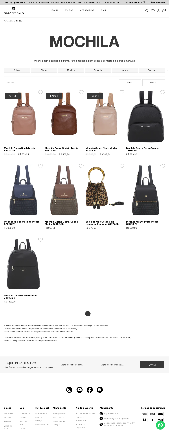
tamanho (98, 70)
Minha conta (58, 417)
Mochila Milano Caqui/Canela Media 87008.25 (61, 223)
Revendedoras (42, 424)
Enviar (152, 365)
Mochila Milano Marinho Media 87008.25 (21, 223)
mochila (71, 70)
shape (44, 70)
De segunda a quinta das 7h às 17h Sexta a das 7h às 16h (117, 424)
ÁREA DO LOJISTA (158, 2)
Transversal (25, 413)
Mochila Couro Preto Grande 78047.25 (20, 296)
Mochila (7, 422)
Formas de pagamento (81, 425)
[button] (167, 70)
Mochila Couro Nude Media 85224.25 (101, 149)
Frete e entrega (38, 418)
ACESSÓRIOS (87, 10)
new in (125, 70)
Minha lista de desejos (59, 423)
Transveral (8, 413)
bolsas (17, 70)
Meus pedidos (59, 413)
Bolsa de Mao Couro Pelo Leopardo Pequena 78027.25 (102, 223)
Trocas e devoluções (85, 413)
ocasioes (152, 70)
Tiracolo (7, 417)
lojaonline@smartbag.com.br (114, 418)
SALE (103, 10)
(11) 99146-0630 (109, 413)
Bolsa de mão (8, 427)
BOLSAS (69, 10)
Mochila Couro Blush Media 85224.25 (19, 149)
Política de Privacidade (81, 418)
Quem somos (41, 413)
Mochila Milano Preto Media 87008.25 (142, 223)
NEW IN (54, 10)
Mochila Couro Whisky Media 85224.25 (61, 149)
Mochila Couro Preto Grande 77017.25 (142, 149)
